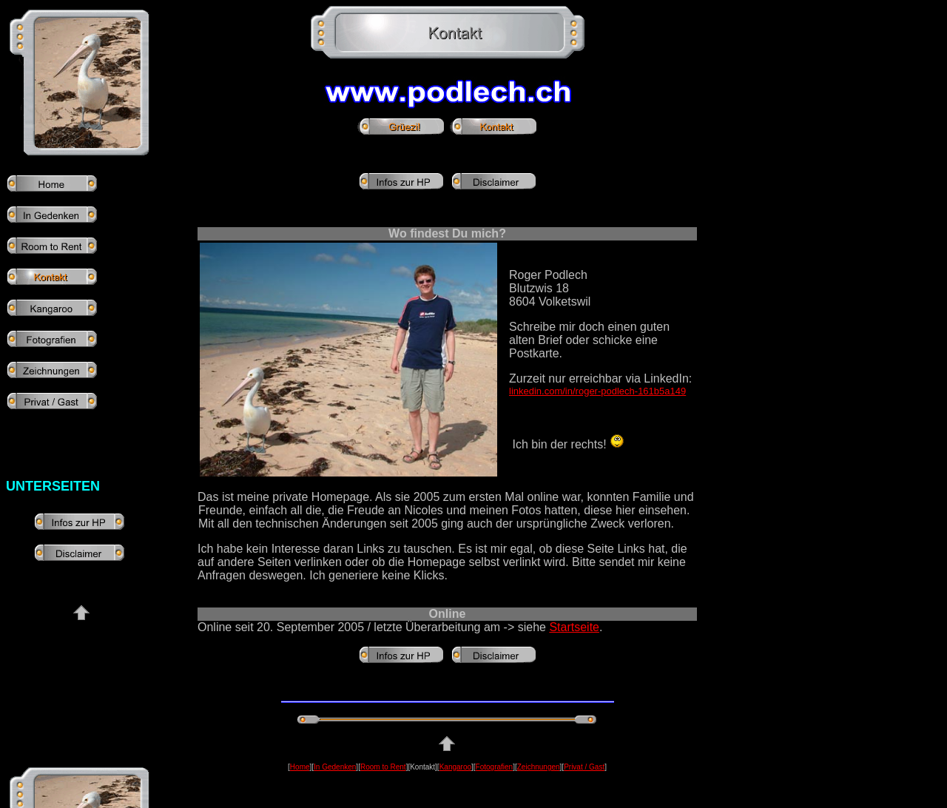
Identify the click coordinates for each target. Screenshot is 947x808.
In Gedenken (335, 767)
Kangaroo (455, 767)
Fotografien (494, 767)
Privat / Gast (584, 767)
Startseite (574, 627)
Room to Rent (383, 767)
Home (300, 767)
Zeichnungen (538, 767)
